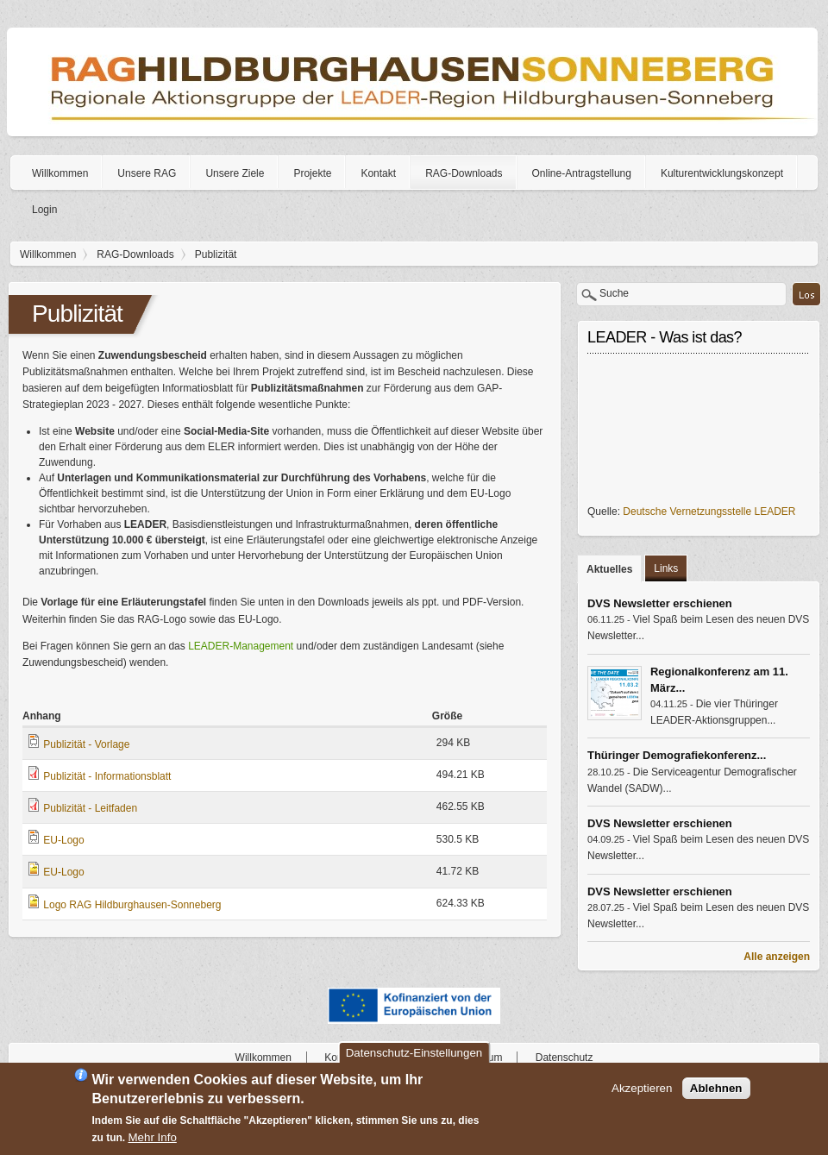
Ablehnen (716, 1088)
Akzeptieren (642, 1088)
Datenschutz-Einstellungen (414, 1052)
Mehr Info (153, 1137)
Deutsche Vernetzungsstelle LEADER (709, 511)
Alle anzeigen (776, 957)
